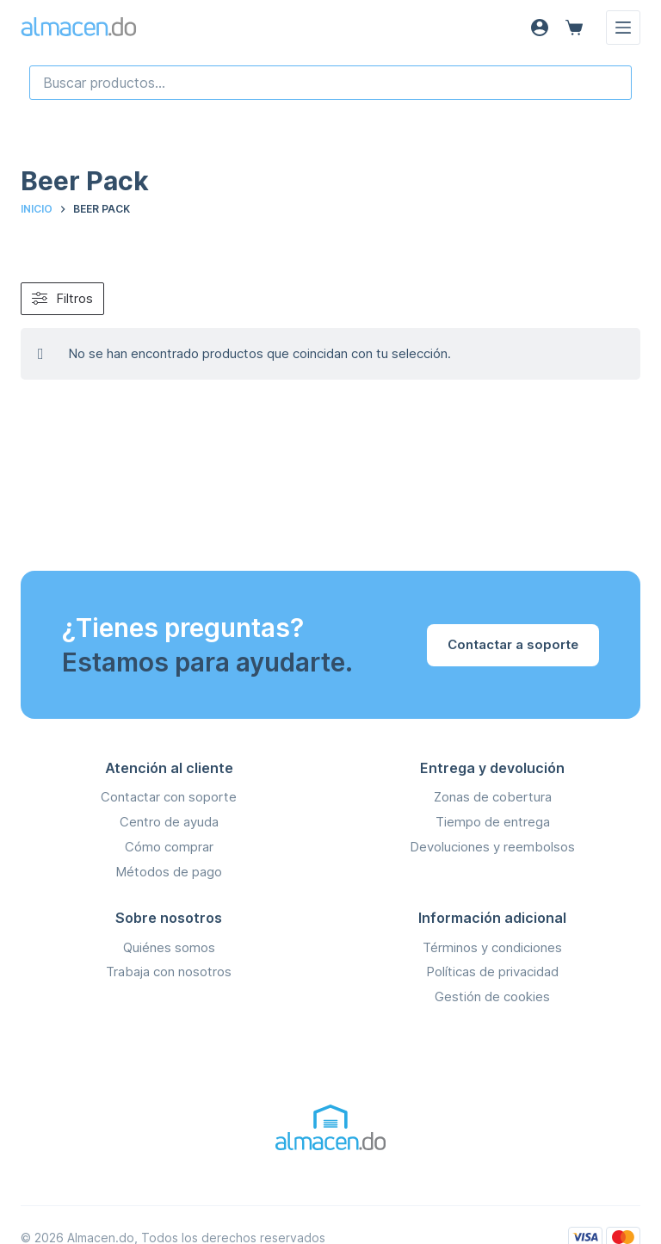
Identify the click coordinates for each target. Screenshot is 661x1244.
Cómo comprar (169, 847)
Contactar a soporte (513, 644)
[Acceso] (539, 27)
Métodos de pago (168, 871)
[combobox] (330, 82)
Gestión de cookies (492, 996)
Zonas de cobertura (493, 797)
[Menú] (623, 27)
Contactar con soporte (169, 797)
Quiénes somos (169, 947)
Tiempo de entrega (493, 822)
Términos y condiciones (492, 947)
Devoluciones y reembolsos (492, 847)
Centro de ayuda (169, 822)
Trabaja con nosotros (169, 971)
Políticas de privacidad (492, 971)
